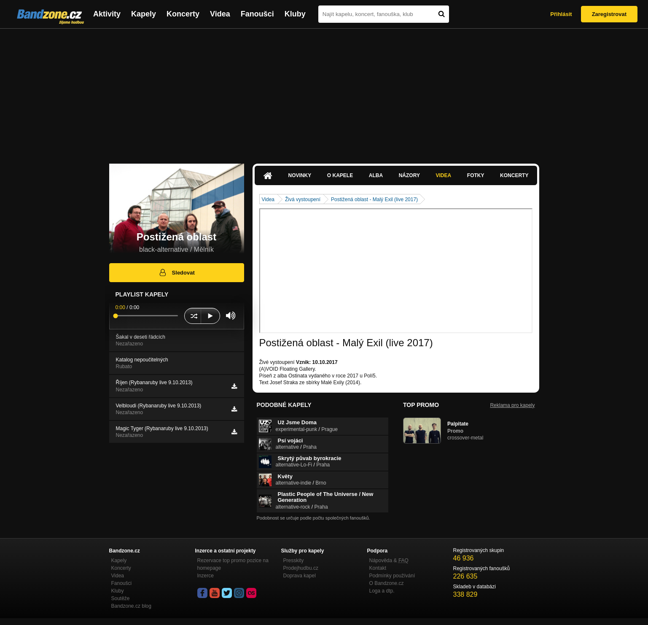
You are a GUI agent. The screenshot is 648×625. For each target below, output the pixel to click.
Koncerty (183, 14)
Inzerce (205, 576)
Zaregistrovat (609, 14)
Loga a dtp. (382, 591)
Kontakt (378, 568)
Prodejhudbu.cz (300, 568)
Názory (409, 175)
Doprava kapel (299, 576)
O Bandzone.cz (386, 583)
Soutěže (120, 598)
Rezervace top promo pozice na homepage (233, 564)
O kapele (340, 175)
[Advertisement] (324, 92)
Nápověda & (389, 560)
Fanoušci (257, 14)
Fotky (475, 175)
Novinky (300, 175)
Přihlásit (561, 14)
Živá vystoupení (302, 199)
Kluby (295, 14)
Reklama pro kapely (512, 405)
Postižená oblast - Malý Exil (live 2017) (374, 199)
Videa (220, 14)
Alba (376, 175)
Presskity (293, 560)
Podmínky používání (392, 576)
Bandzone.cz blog (131, 606)
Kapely (143, 14)
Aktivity (107, 14)
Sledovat (176, 272)
